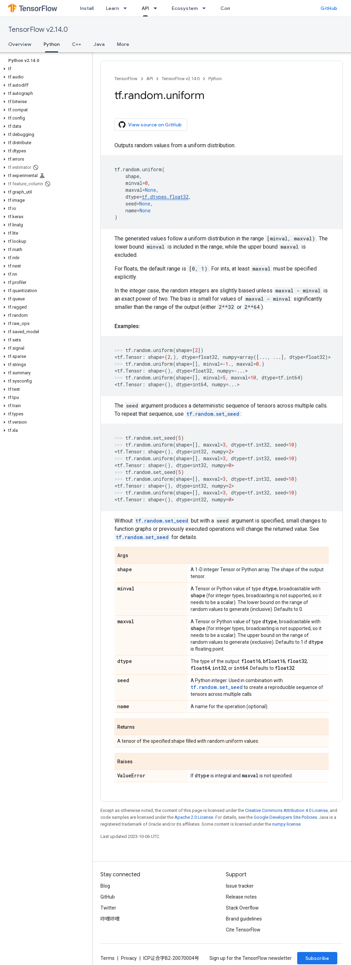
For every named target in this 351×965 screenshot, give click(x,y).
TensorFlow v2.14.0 (38, 29)
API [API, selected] (145, 8)
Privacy (129, 958)
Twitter (108, 908)
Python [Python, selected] (52, 44)
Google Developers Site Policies (285, 817)
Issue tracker (240, 886)
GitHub (328, 8)
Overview (19, 44)
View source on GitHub (150, 124)
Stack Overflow (242, 908)
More (123, 44)
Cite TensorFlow (243, 929)
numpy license (286, 824)
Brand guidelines (244, 919)
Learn (112, 8)
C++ (76, 44)
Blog (105, 886)
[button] (44, 69)
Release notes (241, 897)
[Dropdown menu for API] (157, 8)
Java (99, 44)
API (149, 78)
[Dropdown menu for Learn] (127, 8)
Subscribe (317, 958)
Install (87, 8)
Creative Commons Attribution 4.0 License (286, 810)
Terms (107, 958)
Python (215, 78)
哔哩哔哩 (110, 919)
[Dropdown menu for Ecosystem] (206, 8)
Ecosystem (185, 8)
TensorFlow (125, 78)
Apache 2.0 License (193, 817)
